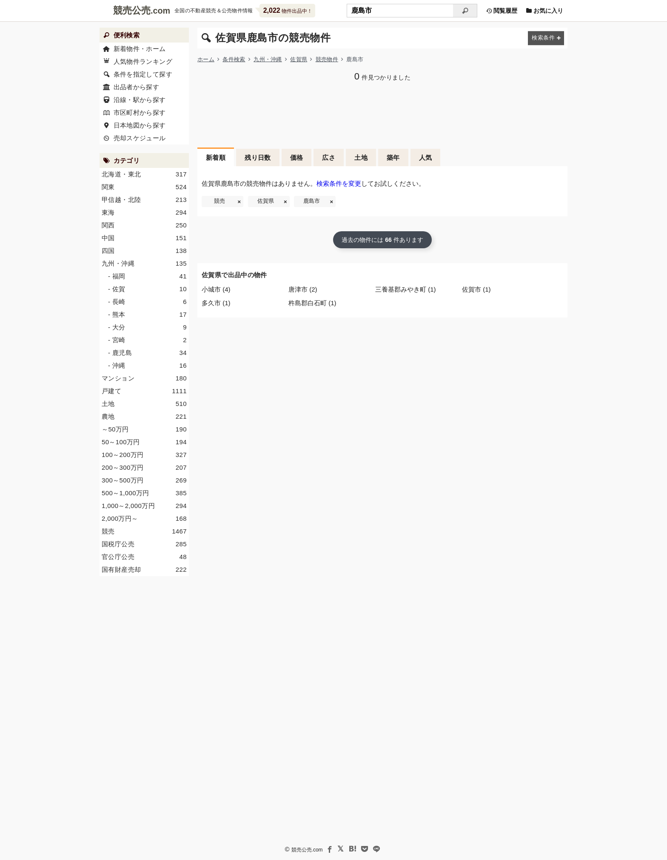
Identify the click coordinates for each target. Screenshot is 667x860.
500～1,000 (144, 493)
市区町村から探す (140, 112)
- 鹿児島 (147, 352)
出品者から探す (137, 87)
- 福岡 (147, 276)
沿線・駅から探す (140, 99)
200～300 (144, 467)
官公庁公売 (144, 557)
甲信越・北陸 (144, 199)
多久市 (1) (216, 303)
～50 (144, 429)
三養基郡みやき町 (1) (405, 289)
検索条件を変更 (338, 183)
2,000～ (144, 518)
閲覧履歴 (501, 10)
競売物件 (327, 59)
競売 (219, 201)
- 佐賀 (147, 289)
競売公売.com (307, 850)
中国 (144, 238)
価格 (296, 157)
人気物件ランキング (143, 61)
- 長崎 (147, 301)
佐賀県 (298, 59)
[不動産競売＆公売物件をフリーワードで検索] (400, 10)
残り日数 (258, 157)
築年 (393, 157)
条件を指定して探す (143, 74)
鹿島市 (311, 201)
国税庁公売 (144, 544)
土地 (361, 157)
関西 (144, 225)
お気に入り (544, 10)
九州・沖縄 (268, 59)
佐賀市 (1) (476, 289)
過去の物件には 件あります (382, 239)
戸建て (144, 391)
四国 (144, 250)
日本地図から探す (140, 125)
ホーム (205, 59)
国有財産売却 (144, 569)
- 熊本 (147, 314)
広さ (328, 157)
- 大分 (147, 327)
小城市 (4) (216, 289)
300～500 (144, 480)
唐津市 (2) (302, 289)
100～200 (144, 454)
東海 (144, 212)
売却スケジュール (140, 138)
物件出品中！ (287, 10)
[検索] (465, 10)
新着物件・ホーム (140, 48)
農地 (144, 416)
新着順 (215, 157)
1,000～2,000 (144, 506)
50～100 (144, 442)
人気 (425, 157)
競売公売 (132, 10)
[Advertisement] (382, 113)
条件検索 (233, 59)
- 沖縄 (147, 365)
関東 (144, 187)
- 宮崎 (147, 340)
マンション (144, 378)
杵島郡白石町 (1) (312, 303)
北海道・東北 (144, 174)
